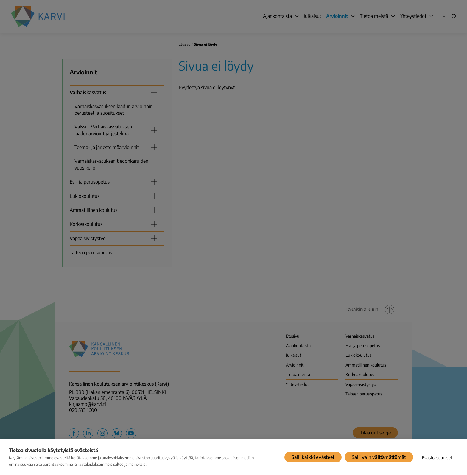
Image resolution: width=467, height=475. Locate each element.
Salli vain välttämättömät (379, 457)
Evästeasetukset (437, 457)
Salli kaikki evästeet (313, 457)
